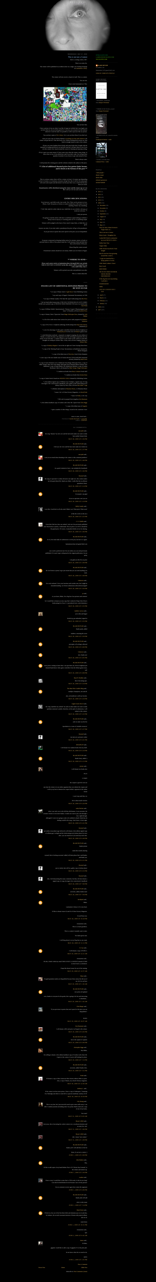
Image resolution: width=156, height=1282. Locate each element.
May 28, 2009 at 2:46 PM (78, 471)
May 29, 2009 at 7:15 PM (78, 1060)
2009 (99, 203)
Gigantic (84, 406)
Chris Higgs (83, 402)
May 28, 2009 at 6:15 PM (78, 761)
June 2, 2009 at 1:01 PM (78, 1259)
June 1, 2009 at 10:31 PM (77, 1225)
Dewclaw (71, 354)
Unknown (81, 580)
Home (63, 1267)
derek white (99, 177)
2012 (99, 194)
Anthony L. (80, 1088)
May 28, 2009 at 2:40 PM (78, 460)
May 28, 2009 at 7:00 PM (78, 884)
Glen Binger (80, 1006)
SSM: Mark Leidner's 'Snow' (107, 263)
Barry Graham (76, 371)
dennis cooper (100, 175)
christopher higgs (79, 1047)
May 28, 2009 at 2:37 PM (78, 449)
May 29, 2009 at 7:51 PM (78, 1070)
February (102, 300)
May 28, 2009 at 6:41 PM (78, 823)
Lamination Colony (81, 68)
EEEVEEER (102, 269)
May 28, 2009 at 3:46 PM (78, 531)
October (102, 211)
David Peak (84, 392)
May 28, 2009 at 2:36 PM (78, 439)
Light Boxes (69, 292)
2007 (99, 310)
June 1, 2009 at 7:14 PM (78, 1205)
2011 (99, 197)
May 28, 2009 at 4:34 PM (78, 699)
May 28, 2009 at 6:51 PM (78, 860)
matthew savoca (79, 611)
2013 (99, 191)
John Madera (80, 1160)
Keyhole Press (83, 311)
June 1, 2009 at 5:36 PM (78, 1172)
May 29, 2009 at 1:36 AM (77, 984)
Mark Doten (80, 1210)
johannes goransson (101, 180)
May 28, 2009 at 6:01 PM (78, 740)
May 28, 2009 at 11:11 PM (77, 943)
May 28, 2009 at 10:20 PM (77, 919)
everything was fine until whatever (75, 138)
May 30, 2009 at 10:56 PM (77, 1096)
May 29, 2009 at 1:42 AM (77, 1001)
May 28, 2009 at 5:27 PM (78, 729)
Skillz (101, 286)
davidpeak (81, 899)
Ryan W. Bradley (79, 678)
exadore (81, 1177)
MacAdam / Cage (82, 385)
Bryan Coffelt (80, 1121)
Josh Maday (85, 315)
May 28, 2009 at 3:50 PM (78, 588)
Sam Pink (84, 305)
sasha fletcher (80, 808)
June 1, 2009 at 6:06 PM (78, 1190)
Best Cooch (102, 266)
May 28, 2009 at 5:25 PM (78, 714)
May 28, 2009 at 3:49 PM (78, 562)
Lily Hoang (80, 1101)
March (102, 298)
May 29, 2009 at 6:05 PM (78, 1032)
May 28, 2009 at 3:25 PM (78, 516)
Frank (82, 1075)
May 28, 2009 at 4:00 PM (78, 647)
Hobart (77, 331)
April (101, 295)
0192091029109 (104, 284)
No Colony (60, 135)
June (101, 222)
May (101, 225)
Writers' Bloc (83, 342)
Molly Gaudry (80, 506)
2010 (99, 200)
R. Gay (82, 948)
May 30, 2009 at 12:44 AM (77, 1083)
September (103, 214)
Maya (82, 976)
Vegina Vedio (103, 246)
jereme (82, 766)
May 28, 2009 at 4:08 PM (78, 673)
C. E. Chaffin (80, 521)
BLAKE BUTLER (78, 444)
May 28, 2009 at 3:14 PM (78, 486)
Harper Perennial (104, 102)
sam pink (81, 431)
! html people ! (100, 172)
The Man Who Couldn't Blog (75, 688)
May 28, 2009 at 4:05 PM (78, 658)
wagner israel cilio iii (78, 704)
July (101, 219)
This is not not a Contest (106, 232)
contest (84, 420)
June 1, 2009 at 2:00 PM (78, 1155)
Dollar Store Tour (104, 243)
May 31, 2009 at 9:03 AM (77, 1116)
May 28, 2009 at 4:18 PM (78, 683)
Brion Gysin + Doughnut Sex (107, 235)
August (102, 216)
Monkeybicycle (61, 331)
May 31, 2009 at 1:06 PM (78, 1129)
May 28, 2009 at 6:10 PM (78, 750)
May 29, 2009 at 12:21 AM (77, 953)
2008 (99, 307)
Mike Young (72, 368)
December (103, 205)
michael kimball (100, 182)
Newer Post (41, 1267)
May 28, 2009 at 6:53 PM (78, 871)
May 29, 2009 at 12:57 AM (77, 971)
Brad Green (84, 359)
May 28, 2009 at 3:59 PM (78, 636)
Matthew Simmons (84, 320)
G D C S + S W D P (78, 2)
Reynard (81, 476)
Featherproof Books (101, 139)
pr (86, 326)
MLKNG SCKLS (65, 378)
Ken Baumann (83, 399)
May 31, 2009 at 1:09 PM (78, 1140)
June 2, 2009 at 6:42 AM (78, 1235)
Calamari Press (100, 162)
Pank (79, 395)
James (82, 1240)
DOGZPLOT (80, 745)
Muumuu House (70, 389)
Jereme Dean (83, 375)
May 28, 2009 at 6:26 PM (78, 803)
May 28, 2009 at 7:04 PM (78, 894)
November (103, 208)
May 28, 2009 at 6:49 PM (78, 838)
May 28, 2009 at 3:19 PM (78, 501)
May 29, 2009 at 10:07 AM (77, 1021)
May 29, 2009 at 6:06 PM (78, 1042)
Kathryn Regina (52, 345)
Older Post (84, 1267)
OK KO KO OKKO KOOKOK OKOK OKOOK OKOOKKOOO (108, 274)
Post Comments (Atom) (80, 1271)
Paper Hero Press (81, 324)
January (102, 303)
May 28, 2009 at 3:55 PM (78, 606)
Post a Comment (82, 1264)
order (110, 139)
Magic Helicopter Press (70, 314)
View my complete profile (105, 73)
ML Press (84, 299)
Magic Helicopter (82, 368)
